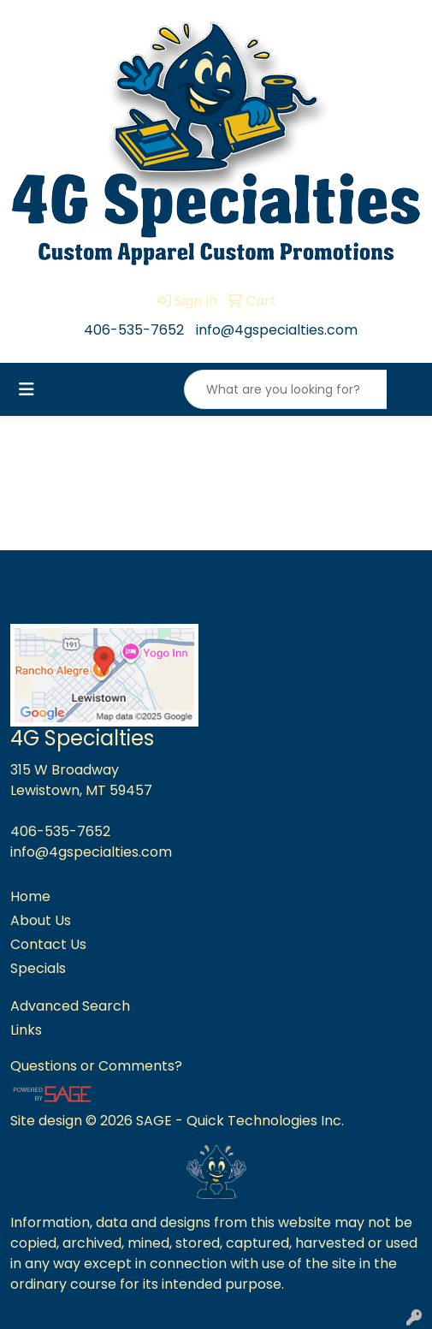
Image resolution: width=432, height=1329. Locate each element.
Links (26, 1030)
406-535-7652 (134, 330)
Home (30, 896)
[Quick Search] (286, 389)
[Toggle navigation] (26, 389)
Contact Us (48, 944)
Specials (38, 968)
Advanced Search (70, 1006)
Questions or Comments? (96, 1066)
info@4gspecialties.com (277, 330)
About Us (40, 920)
